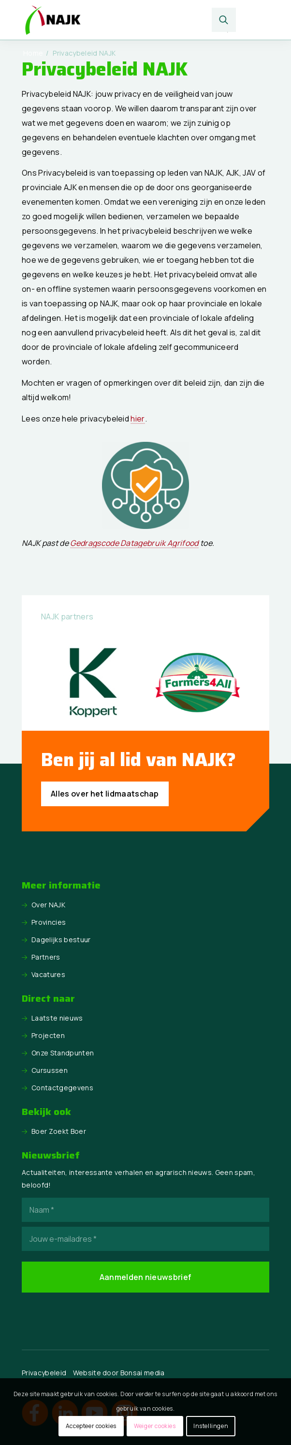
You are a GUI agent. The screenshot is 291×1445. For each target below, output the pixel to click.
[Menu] (253, 19)
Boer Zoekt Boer (58, 1131)
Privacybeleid (44, 1372)
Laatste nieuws (57, 1018)
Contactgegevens (62, 1087)
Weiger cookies (154, 1426)
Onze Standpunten (62, 1052)
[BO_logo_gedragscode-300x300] (145, 485)
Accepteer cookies (91, 1426)
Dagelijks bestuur (60, 939)
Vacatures (48, 974)
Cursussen (49, 1070)
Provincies (48, 922)
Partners (45, 957)
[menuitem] (224, 19)
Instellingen (210, 1426)
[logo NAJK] (120, 19)
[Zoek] (224, 19)
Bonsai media (142, 1372)
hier (138, 418)
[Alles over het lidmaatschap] (105, 794)
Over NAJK (48, 904)
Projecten (48, 1035)
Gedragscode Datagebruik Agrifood (134, 543)
